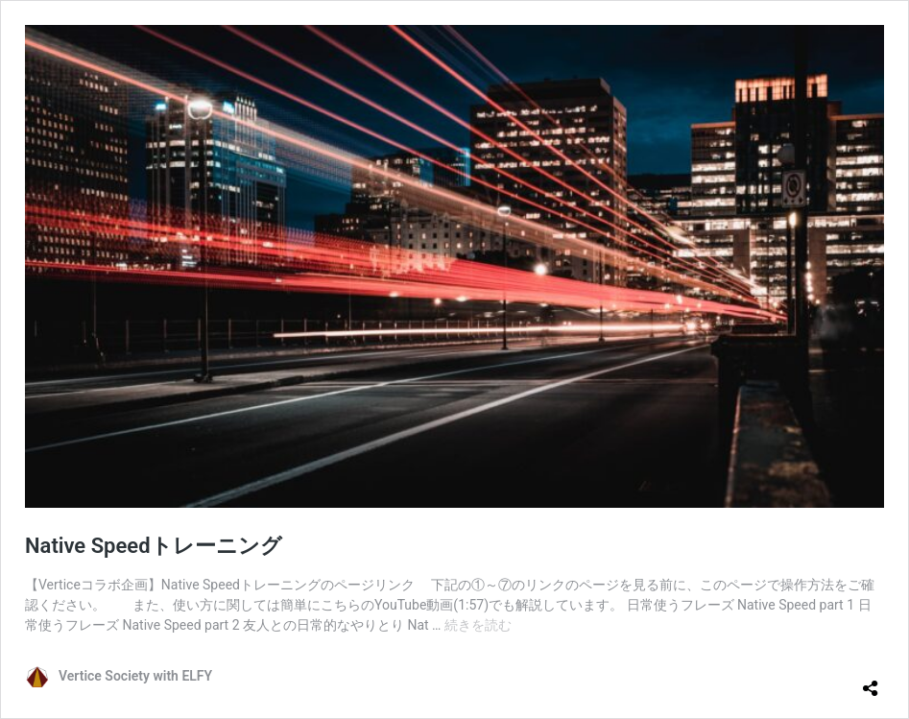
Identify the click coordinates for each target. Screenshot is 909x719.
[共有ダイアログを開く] (870, 680)
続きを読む (478, 625)
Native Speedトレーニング (153, 546)
